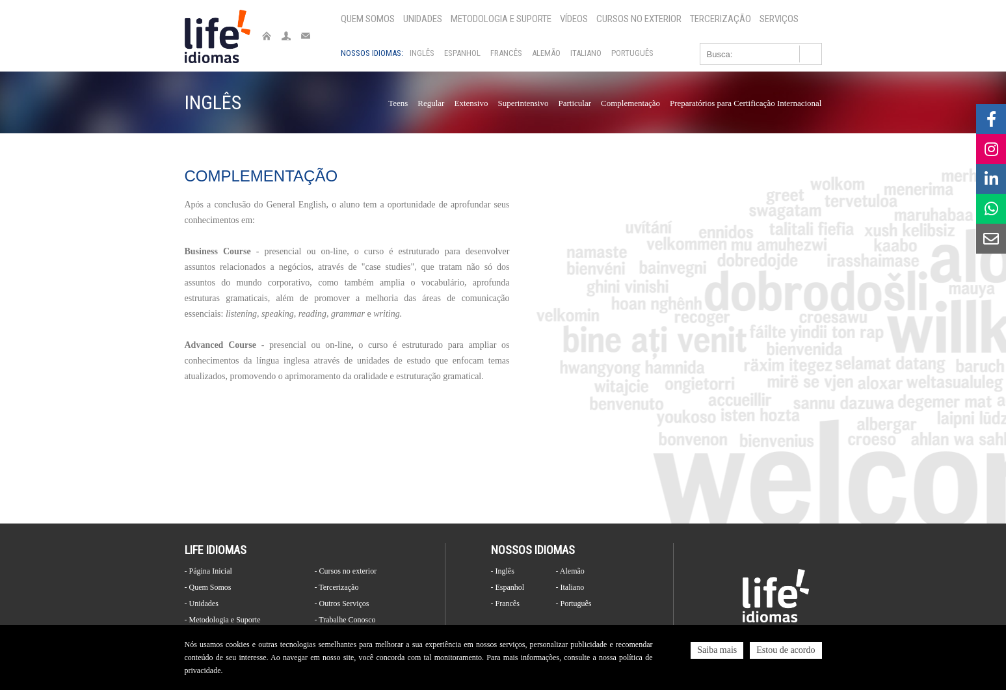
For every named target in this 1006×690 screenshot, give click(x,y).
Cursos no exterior (639, 19)
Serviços (779, 19)
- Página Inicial (208, 571)
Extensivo (471, 103)
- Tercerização (337, 587)
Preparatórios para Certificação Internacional (746, 103)
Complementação (630, 103)
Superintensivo (522, 103)
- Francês (505, 603)
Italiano (586, 53)
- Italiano (570, 587)
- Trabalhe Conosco (345, 619)
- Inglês (502, 571)
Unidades (422, 19)
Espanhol (462, 53)
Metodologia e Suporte (501, 19)
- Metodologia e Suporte (223, 619)
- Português (574, 603)
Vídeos (574, 19)
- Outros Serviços (342, 603)
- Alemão (570, 571)
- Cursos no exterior (346, 571)
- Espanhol (508, 587)
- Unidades (201, 603)
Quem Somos (368, 19)
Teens (398, 103)
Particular (574, 103)
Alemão (546, 53)
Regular (430, 103)
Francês (506, 53)
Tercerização (720, 19)
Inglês (422, 53)
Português (632, 53)
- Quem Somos (208, 587)
